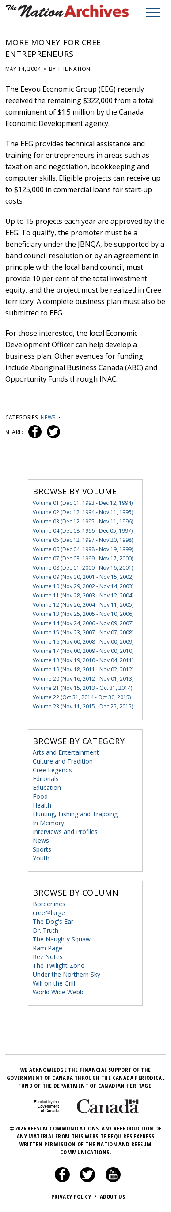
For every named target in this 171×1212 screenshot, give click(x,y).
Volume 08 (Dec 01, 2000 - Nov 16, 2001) (83, 567)
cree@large (49, 912)
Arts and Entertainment (66, 752)
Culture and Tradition (63, 761)
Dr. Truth (45, 930)
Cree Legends (52, 770)
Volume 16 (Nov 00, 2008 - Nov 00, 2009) (83, 641)
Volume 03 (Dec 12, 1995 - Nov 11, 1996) (83, 521)
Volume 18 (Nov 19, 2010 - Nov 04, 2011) (83, 660)
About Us (112, 1197)
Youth (41, 858)
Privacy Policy (75, 1197)
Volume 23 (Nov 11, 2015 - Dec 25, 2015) (83, 706)
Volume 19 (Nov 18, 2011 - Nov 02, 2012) (83, 669)
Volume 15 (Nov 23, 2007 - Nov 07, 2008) (83, 632)
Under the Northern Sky (66, 974)
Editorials (46, 779)
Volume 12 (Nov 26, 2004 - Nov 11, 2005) (83, 604)
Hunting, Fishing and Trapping (75, 814)
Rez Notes (48, 957)
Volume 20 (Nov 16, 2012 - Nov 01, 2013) (83, 678)
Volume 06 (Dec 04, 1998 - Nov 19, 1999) (83, 549)
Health (42, 805)
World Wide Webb (58, 992)
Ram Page (47, 948)
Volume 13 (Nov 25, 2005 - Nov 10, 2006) (83, 614)
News (48, 417)
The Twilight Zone (58, 965)
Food (40, 796)
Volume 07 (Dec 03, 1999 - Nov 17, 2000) (83, 558)
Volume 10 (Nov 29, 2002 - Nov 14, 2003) (83, 586)
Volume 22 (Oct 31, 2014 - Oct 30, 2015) (82, 697)
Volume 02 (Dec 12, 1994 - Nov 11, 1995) (83, 512)
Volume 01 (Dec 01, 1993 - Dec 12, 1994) (83, 503)
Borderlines (49, 904)
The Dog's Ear (53, 921)
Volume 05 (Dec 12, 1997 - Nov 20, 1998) (83, 540)
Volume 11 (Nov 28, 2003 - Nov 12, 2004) (83, 595)
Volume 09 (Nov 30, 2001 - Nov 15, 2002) (83, 577)
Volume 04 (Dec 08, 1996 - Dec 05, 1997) (83, 530)
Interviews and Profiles (65, 831)
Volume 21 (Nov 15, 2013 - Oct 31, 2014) (82, 688)
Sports (42, 849)
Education (47, 787)
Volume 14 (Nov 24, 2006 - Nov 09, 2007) (83, 623)
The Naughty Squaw (62, 939)
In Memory (48, 823)
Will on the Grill (54, 983)
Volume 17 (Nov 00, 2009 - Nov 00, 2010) (83, 651)
